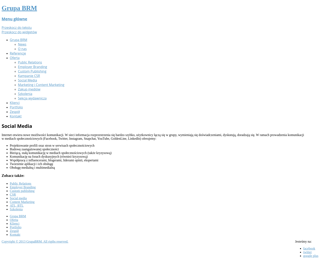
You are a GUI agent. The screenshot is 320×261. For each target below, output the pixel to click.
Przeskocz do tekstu (17, 27)
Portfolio (16, 107)
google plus (310, 256)
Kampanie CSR (29, 76)
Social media (18, 198)
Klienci (15, 102)
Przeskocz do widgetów (19, 32)
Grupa (19, 8)
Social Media (27, 80)
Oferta (15, 58)
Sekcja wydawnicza (32, 98)
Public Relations (30, 62)
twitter (307, 252)
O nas (22, 49)
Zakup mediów (29, 89)
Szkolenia (25, 93)
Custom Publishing (32, 71)
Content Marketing (22, 202)
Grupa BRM (18, 40)
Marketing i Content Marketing (41, 85)
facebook (309, 248)
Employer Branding (32, 67)
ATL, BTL (17, 205)
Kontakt (16, 116)
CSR (13, 194)
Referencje (18, 53)
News (22, 44)
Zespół (15, 111)
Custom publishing (22, 191)
